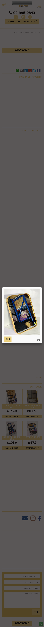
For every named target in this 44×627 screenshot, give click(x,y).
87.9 (38, 340)
